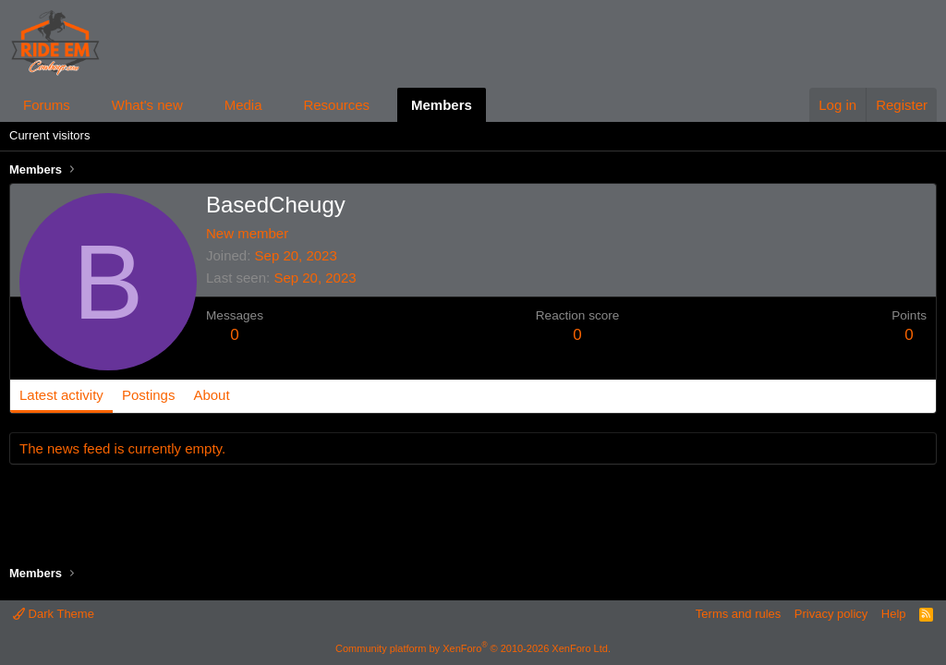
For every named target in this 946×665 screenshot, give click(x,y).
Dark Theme (53, 614)
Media (243, 105)
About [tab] (211, 395)
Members (441, 105)
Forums (46, 105)
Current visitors (49, 135)
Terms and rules (738, 614)
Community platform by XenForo (473, 648)
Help (893, 614)
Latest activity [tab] (61, 395)
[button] (85, 105)
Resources (336, 105)
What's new (147, 105)
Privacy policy (830, 614)
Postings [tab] (149, 395)
